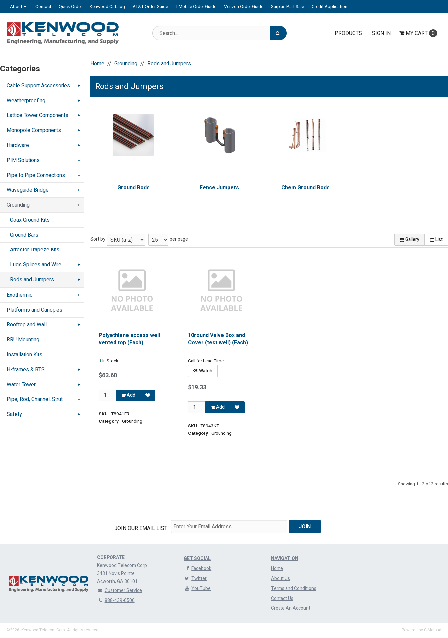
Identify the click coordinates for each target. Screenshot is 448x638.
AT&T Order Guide (150, 6)
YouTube (197, 588)
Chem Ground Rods (305, 187)
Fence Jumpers (219, 187)
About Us (280, 578)
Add (129, 395)
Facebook (197, 568)
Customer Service (119, 590)
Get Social (197, 558)
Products (348, 33)
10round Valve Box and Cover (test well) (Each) (218, 339)
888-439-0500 (116, 600)
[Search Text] (219, 33)
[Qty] (107, 395)
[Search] (278, 33)
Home (277, 568)
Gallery (409, 239)
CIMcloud (432, 630)
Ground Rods (133, 187)
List (436, 239)
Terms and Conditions (293, 588)
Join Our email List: (141, 528)
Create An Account (290, 608)
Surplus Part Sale (287, 6)
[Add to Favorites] (148, 395)
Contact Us (282, 598)
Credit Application (329, 6)
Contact (43, 6)
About (16, 6)
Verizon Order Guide (243, 6)
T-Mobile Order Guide (195, 6)
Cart (418, 33)
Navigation (284, 558)
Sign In (381, 33)
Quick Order (70, 6)
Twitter (195, 578)
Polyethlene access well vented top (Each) (129, 339)
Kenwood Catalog (107, 6)
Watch (202, 370)
